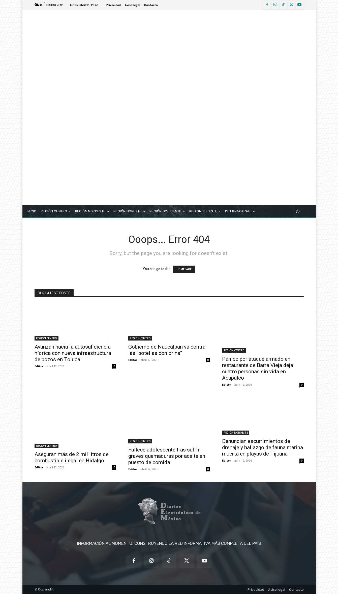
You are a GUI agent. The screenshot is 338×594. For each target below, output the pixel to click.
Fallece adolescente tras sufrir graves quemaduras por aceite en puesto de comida (166, 456)
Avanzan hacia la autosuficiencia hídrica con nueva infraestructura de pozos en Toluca (73, 353)
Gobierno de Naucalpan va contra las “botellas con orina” (166, 350)
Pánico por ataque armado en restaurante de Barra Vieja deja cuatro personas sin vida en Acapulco (257, 368)
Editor (39, 366)
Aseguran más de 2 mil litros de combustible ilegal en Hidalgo (72, 457)
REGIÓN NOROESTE (236, 432)
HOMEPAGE (184, 269)
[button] (298, 211)
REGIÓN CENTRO (46, 338)
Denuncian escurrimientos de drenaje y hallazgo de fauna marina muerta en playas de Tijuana (262, 447)
